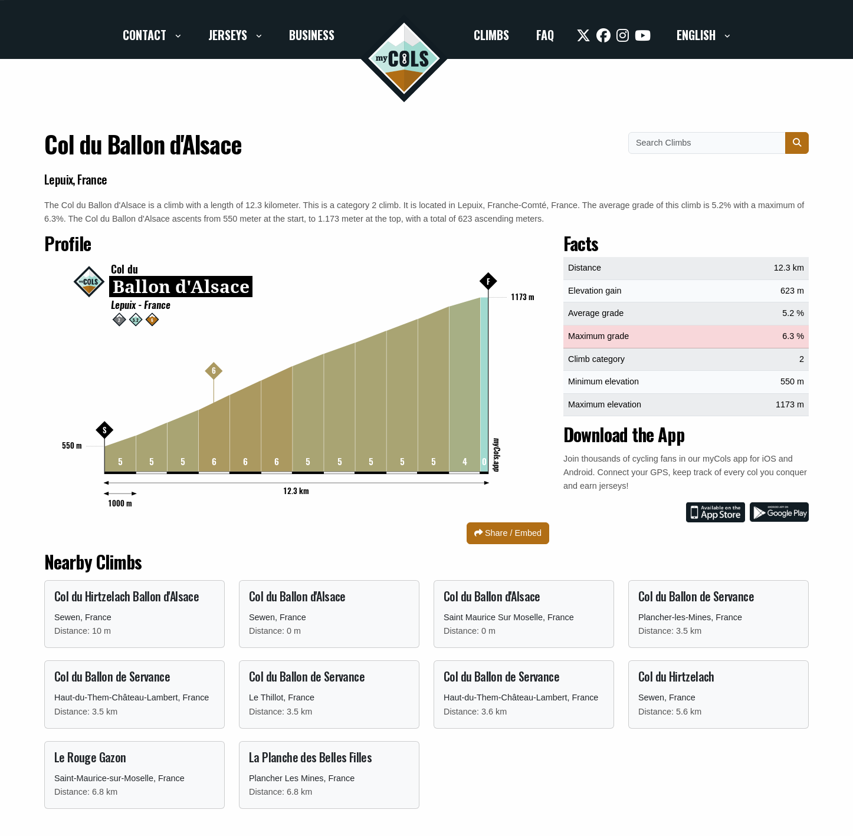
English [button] (698, 35)
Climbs (491, 35)
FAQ (545, 35)
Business (311, 35)
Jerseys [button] (229, 35)
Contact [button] (146, 35)
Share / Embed (508, 533)
